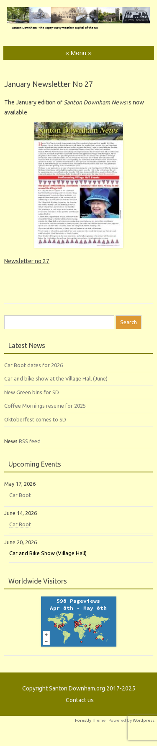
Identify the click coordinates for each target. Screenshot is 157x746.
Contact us (80, 700)
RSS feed (30, 441)
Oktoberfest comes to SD (35, 419)
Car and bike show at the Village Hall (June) (56, 378)
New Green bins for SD (31, 392)
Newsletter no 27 (26, 261)
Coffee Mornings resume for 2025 (45, 406)
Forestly (83, 720)
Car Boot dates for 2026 (33, 365)
